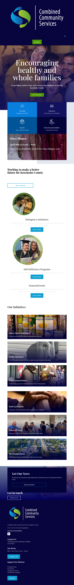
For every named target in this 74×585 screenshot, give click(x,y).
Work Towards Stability (52, 128)
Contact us (14, 498)
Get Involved (37, 95)
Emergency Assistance (13, 570)
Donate (37, 42)
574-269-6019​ (10, 543)
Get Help (22, 111)
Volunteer (51, 111)
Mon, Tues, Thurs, (13, 551)
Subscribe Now (29, 485)
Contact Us (13, 557)
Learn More (16, 155)
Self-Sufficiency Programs (13, 572)
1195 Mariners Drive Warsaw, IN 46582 (18, 542)
